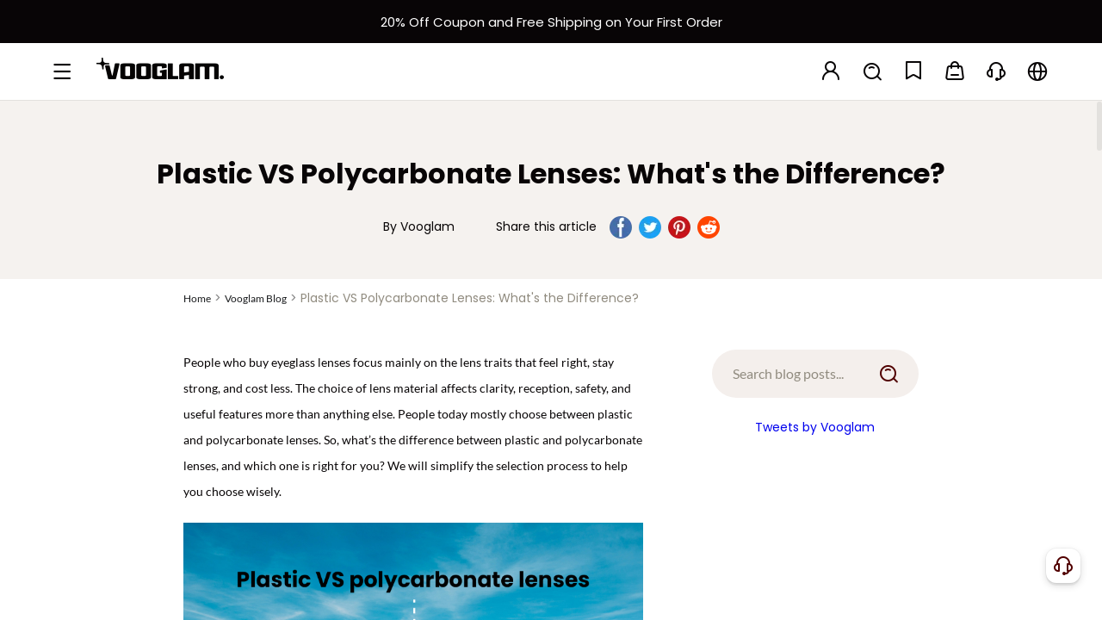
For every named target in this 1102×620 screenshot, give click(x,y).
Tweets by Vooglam (815, 427)
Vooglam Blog (256, 298)
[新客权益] (551, 21)
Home (197, 298)
